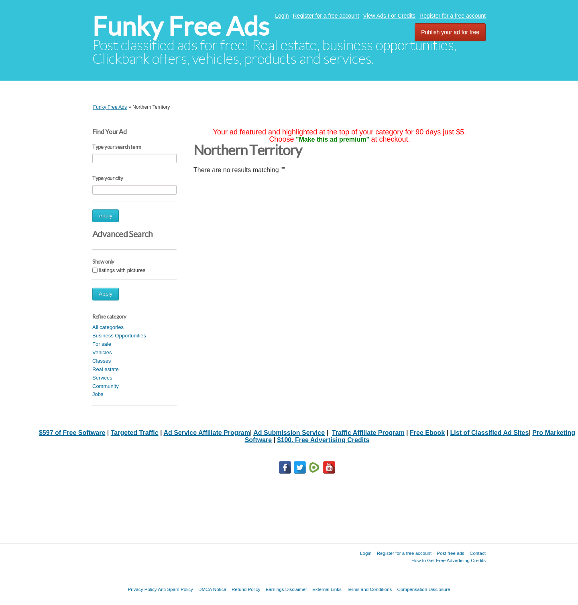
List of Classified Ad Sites (489, 432)
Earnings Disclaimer (286, 589)
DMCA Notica (212, 589)
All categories (108, 327)
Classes (101, 361)
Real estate (105, 369)
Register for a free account (326, 15)
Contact (478, 553)
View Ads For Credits (389, 15)
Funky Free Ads (180, 26)
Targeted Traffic (135, 432)
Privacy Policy (142, 589)
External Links (327, 589)
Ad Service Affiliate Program (206, 432)
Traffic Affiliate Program (368, 432)
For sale (101, 344)
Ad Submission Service (289, 432)
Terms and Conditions (369, 589)
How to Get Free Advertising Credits (448, 560)
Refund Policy (246, 589)
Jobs (97, 394)
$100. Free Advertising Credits (323, 439)
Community (105, 386)
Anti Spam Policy (175, 589)
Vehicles (102, 352)
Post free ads (450, 553)
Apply (105, 216)
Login (282, 15)
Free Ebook (427, 432)
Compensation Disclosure (423, 589)
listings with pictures (122, 270)
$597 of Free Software (72, 432)
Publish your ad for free (450, 32)
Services (102, 378)
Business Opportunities (119, 336)
